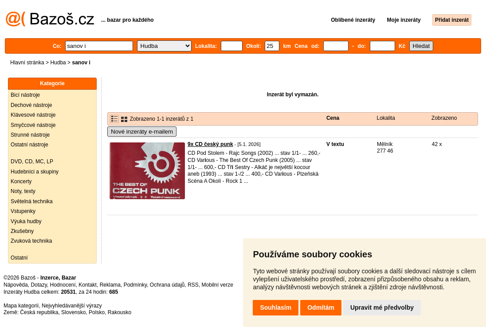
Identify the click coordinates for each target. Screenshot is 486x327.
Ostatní (19, 258)
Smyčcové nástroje (33, 125)
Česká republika (39, 312)
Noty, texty (23, 191)
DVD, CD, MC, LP (32, 161)
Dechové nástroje (31, 105)
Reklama (110, 285)
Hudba (58, 62)
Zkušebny (22, 231)
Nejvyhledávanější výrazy (72, 306)
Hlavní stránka (27, 62)
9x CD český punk (210, 144)
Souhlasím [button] (275, 307)
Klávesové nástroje (33, 115)
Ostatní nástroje (29, 145)
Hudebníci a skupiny (35, 172)
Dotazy (39, 285)
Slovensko (73, 312)
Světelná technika (32, 201)
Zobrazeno (444, 118)
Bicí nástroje (25, 95)
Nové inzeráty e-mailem (142, 131)
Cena (332, 118)
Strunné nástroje (30, 135)
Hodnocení (63, 285)
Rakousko (119, 312)
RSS (193, 285)
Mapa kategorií (21, 306)
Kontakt (87, 285)
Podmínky (135, 285)
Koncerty (21, 181)
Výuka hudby (26, 221)
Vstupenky (23, 211)
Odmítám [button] (320, 307)
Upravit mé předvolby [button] (382, 307)
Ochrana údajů (167, 285)
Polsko (97, 312)
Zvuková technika (31, 241)
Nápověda (16, 285)
